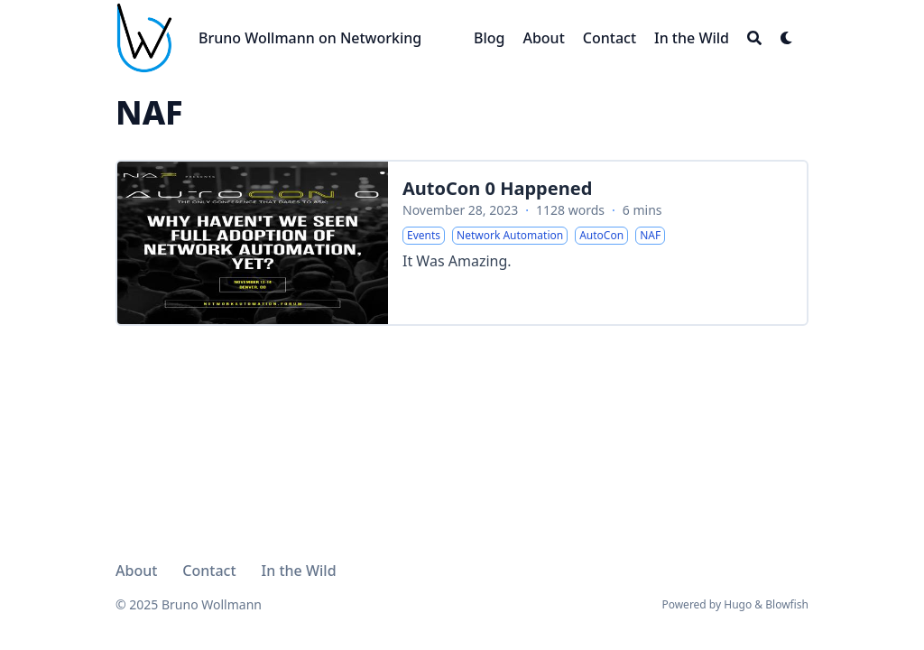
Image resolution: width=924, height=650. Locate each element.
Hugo (738, 604)
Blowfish (786, 604)
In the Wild (299, 570)
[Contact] (609, 38)
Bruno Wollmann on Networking (310, 38)
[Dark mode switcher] (787, 38)
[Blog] (489, 38)
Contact (209, 570)
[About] (543, 38)
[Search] (754, 38)
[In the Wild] (691, 38)
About (136, 570)
